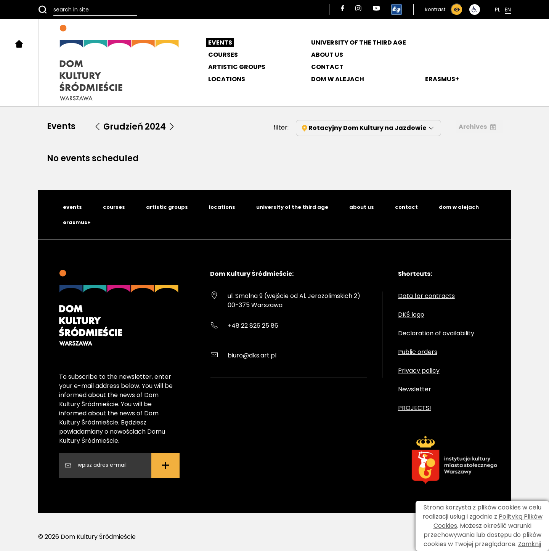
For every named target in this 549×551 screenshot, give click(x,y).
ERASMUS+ (442, 79)
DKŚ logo (411, 314)
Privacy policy (419, 370)
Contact (327, 66)
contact (406, 207)
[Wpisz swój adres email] (111, 465)
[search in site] (87, 9)
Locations (226, 79)
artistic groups (167, 207)
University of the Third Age (358, 42)
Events (220, 42)
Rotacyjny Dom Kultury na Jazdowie (368, 127)
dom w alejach (459, 207)
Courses (223, 54)
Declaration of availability (436, 333)
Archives (477, 126)
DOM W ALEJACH (337, 79)
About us (327, 54)
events (72, 207)
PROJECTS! (414, 408)
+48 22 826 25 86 (253, 325)
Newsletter (414, 389)
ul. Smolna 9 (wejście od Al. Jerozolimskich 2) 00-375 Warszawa (294, 300)
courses (114, 207)
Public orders (417, 352)
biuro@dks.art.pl (252, 355)
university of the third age (292, 207)
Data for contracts (426, 296)
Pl (497, 9)
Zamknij (529, 544)
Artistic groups (236, 66)
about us (361, 207)
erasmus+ (77, 222)
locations (222, 207)
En (508, 9)
